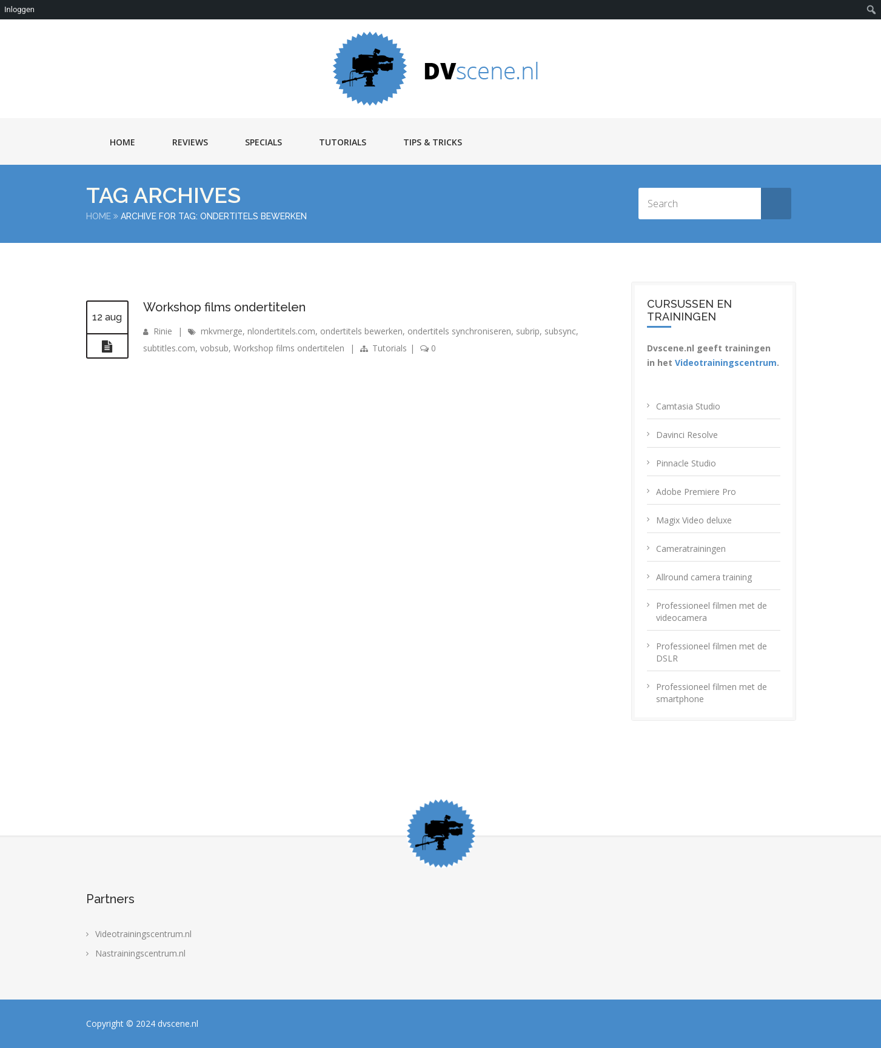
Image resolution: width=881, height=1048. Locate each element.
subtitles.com (169, 348)
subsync (560, 331)
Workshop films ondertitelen (224, 307)
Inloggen (19, 9)
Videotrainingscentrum (726, 362)
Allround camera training (704, 577)
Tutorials (342, 142)
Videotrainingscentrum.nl (143, 934)
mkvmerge (222, 331)
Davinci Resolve (687, 434)
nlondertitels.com (281, 331)
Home (122, 142)
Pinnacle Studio (686, 463)
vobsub (214, 348)
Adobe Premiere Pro (696, 491)
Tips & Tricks (432, 142)
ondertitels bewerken (361, 331)
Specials (263, 142)
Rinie (162, 331)
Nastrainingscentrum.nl (140, 953)
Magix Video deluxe (694, 520)
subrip (528, 331)
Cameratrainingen (691, 548)
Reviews (190, 142)
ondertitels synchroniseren (459, 331)
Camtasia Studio (688, 406)
